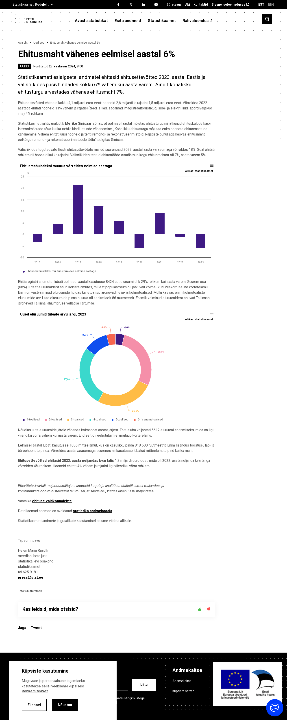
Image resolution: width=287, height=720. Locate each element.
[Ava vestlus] (274, 707)
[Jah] (199, 609)
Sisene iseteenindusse (228, 4)
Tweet (36, 628)
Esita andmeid (128, 20)
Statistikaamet (162, 20)
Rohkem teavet (35, 691)
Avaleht (23, 42)
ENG (271, 4)
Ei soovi (34, 705)
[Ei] (208, 609)
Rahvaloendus (196, 20)
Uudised (38, 42)
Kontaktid (201, 4)
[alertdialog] (63, 690)
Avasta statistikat (91, 20)
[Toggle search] (267, 19)
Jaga (22, 628)
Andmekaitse (181, 681)
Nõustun (65, 705)
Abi (187, 4)
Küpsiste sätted (183, 691)
